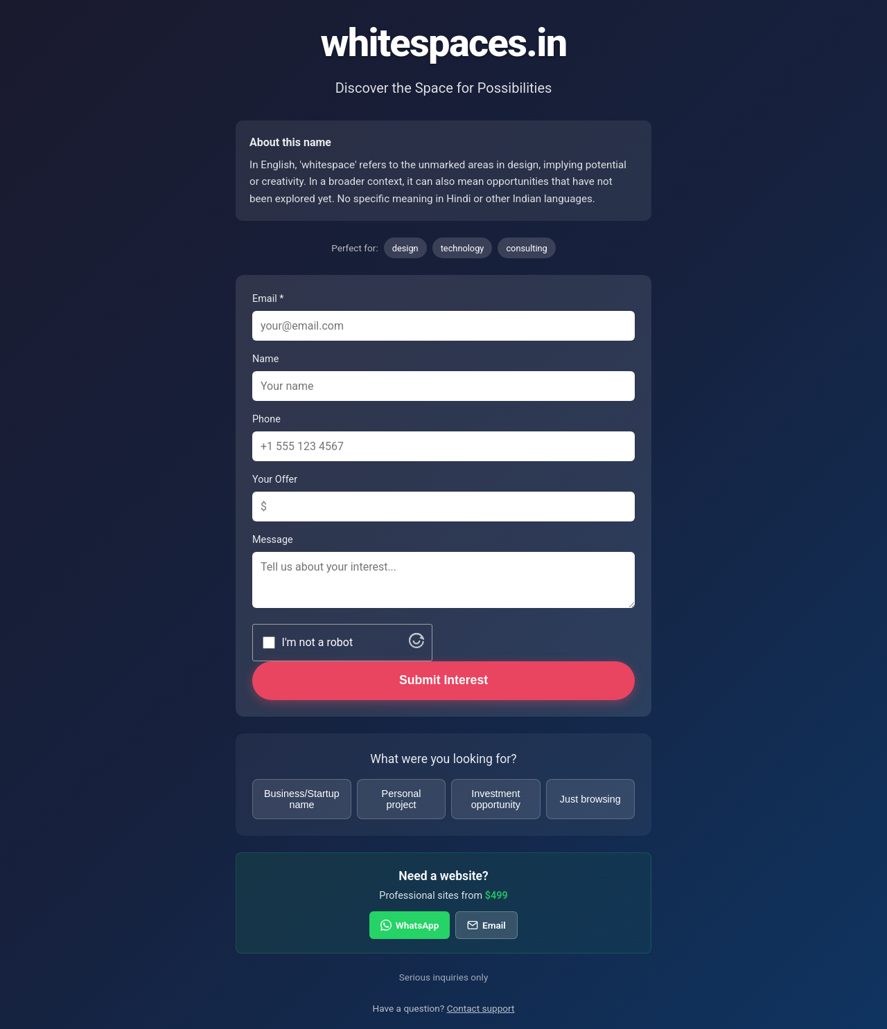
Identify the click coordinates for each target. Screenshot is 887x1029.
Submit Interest (443, 680)
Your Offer (274, 479)
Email (486, 925)
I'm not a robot (317, 642)
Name (265, 359)
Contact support (481, 1008)
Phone (266, 419)
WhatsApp (409, 925)
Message (272, 540)
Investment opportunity (495, 799)
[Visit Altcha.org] (416, 644)
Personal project (401, 799)
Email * (267, 299)
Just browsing (590, 799)
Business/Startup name (302, 799)
